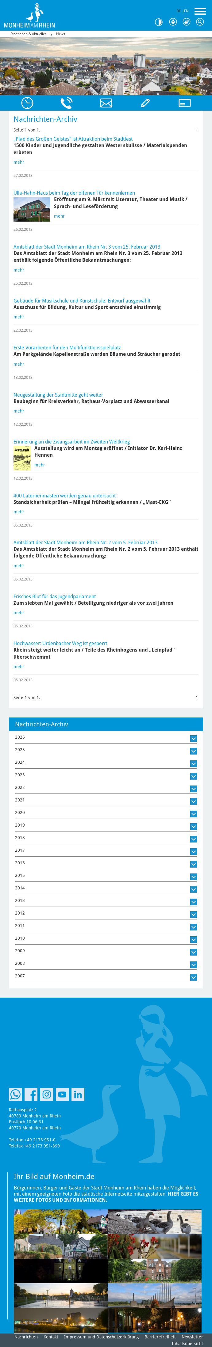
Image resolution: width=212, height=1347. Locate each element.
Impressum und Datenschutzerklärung (101, 1336)
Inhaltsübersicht (187, 1343)
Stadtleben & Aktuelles (28, 34)
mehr (18, 162)
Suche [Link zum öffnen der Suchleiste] (201, 22)
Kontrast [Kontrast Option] (161, 22)
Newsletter (192, 1336)
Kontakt (51, 1336)
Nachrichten (26, 1336)
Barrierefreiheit (160, 1336)
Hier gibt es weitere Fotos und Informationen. (106, 1197)
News (60, 34)
